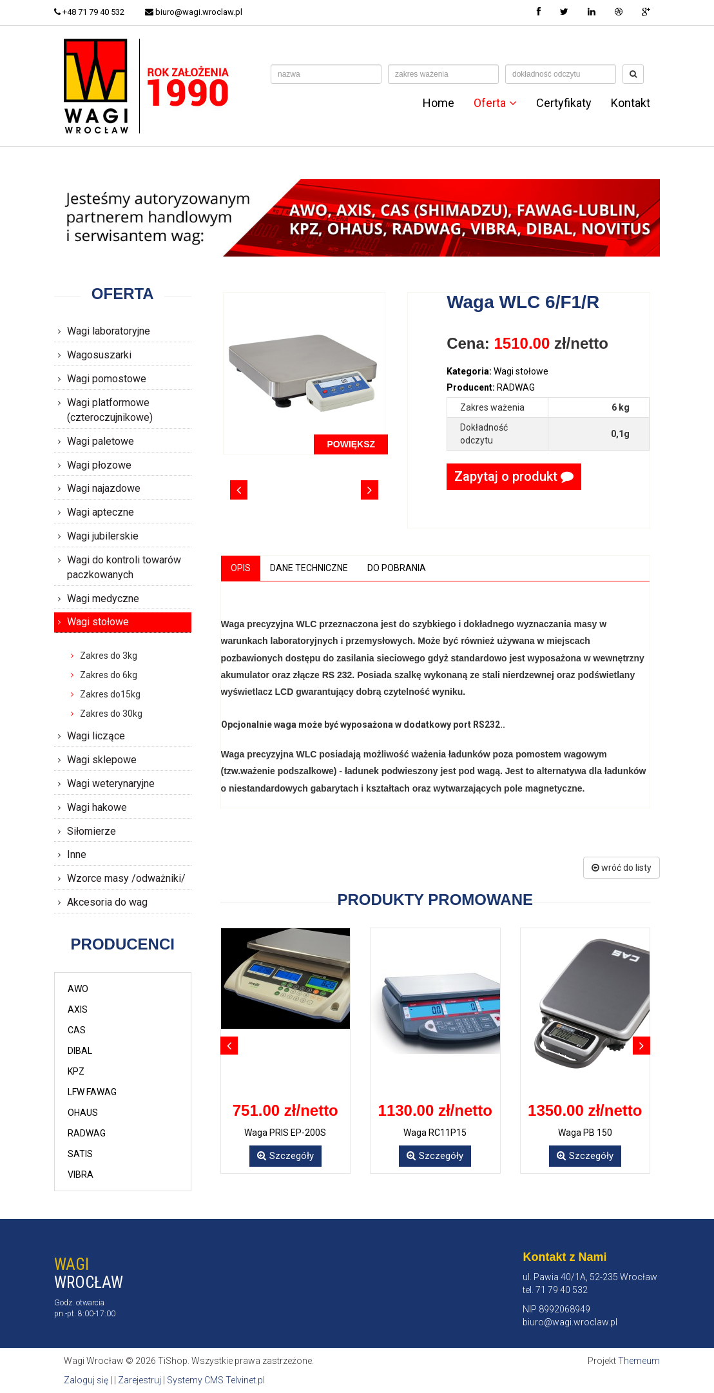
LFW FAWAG (92, 1092)
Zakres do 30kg (111, 713)
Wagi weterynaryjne (111, 783)
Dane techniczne (309, 568)
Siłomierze (91, 831)
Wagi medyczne (103, 598)
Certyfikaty (564, 103)
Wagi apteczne (100, 512)
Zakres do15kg (110, 694)
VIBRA (80, 1174)
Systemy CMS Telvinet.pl (216, 1380)
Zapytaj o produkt (514, 476)
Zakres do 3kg (108, 655)
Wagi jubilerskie (103, 536)
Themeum (639, 1361)
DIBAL (80, 1051)
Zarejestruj (139, 1380)
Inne (76, 854)
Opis (241, 568)
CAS (77, 1030)
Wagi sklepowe (102, 760)
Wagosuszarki (99, 355)
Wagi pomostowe (106, 379)
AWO (78, 989)
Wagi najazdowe (103, 488)
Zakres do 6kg (108, 675)
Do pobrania (396, 568)
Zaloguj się (86, 1380)
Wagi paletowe (100, 441)
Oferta (495, 103)
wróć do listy (621, 867)
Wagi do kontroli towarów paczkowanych (124, 567)
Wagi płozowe (99, 465)
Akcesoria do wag (107, 902)
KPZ (76, 1071)
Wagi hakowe (97, 807)
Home (438, 103)
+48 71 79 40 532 (89, 12)
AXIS (78, 1009)
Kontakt (630, 103)
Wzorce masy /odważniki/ (126, 878)
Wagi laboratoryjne (108, 331)
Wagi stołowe (98, 622)
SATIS (80, 1154)
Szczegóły (285, 1156)
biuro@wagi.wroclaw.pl (193, 12)
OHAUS (83, 1112)
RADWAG (87, 1133)
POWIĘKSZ (351, 444)
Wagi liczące (96, 736)
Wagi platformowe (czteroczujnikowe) (110, 410)
